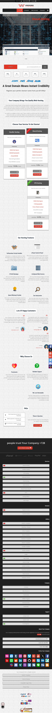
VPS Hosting (26, 473)
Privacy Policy (26, 687)
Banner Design (26, 562)
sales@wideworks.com (41, 639)
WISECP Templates (26, 542)
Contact (33, 1)
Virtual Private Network (26, 488)
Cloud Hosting (26, 481)
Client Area (19, 1)
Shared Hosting (26, 465)
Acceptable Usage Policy (26, 683)
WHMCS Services (26, 566)
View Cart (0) (26, 1)
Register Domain (26, 510)
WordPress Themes (26, 527)
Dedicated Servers (26, 477)
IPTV (26, 492)
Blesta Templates (26, 535)
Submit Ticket (26, 620)
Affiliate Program (26, 598)
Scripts (26, 554)
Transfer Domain (26, 513)
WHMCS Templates (26, 523)
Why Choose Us (26, 591)
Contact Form (26, 616)
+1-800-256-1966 (42, 642)
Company (26, 10)
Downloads (26, 606)
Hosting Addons (26, 496)
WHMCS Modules (26, 550)
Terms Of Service (26, 679)
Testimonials (26, 595)
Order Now (17, 174)
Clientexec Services (26, 577)
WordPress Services (26, 570)
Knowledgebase (26, 623)
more (39, 634)
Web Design (26, 500)
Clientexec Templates (26, 538)
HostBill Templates (26, 546)
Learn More (17, 171)
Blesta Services (26, 573)
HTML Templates (26, 531)
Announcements (26, 602)
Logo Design (26, 558)
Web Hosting (34, 10)
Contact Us (37, 425)
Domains (42, 10)
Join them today (25, 448)
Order (20, 10)
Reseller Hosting (26, 469)
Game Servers (26, 485)
